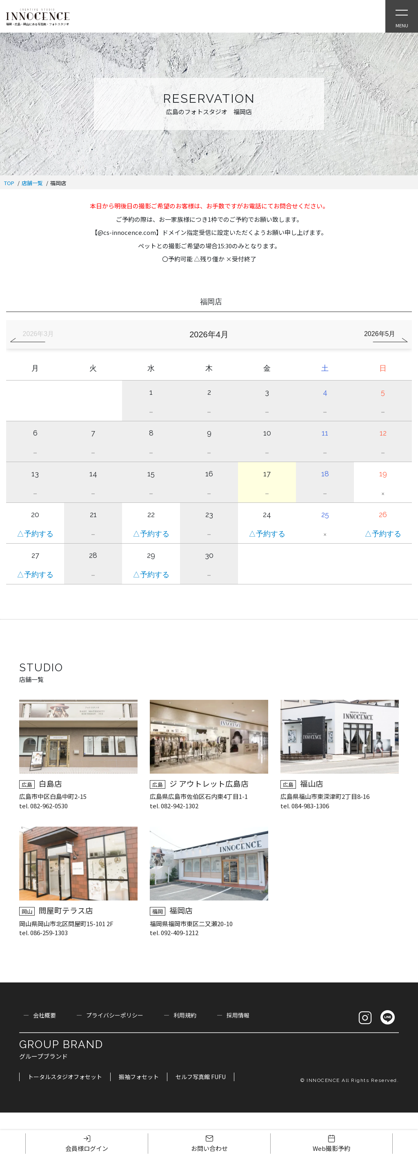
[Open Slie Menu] (401, 16)
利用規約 (184, 1015)
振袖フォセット (139, 1077)
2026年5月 (380, 333)
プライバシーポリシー (114, 1015)
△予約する (35, 534)
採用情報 (238, 1015)
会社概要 (44, 1015)
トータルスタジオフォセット (65, 1077)
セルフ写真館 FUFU (201, 1077)
